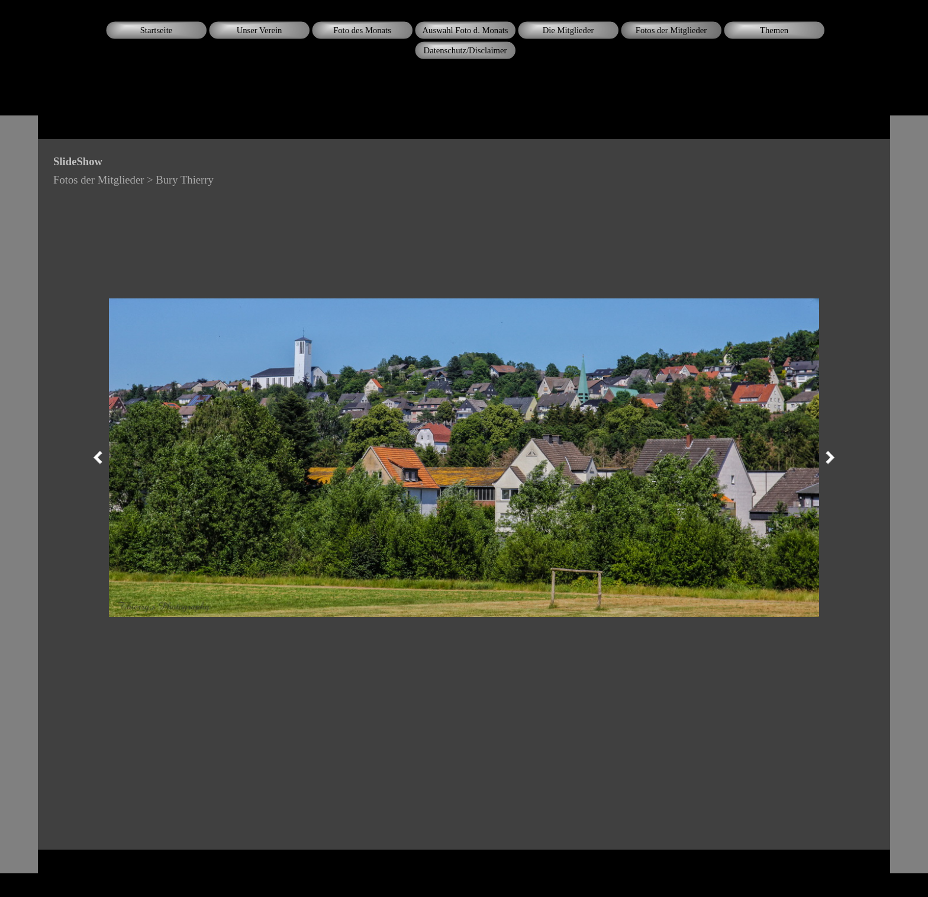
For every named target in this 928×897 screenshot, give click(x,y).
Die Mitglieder (568, 30)
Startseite (156, 30)
